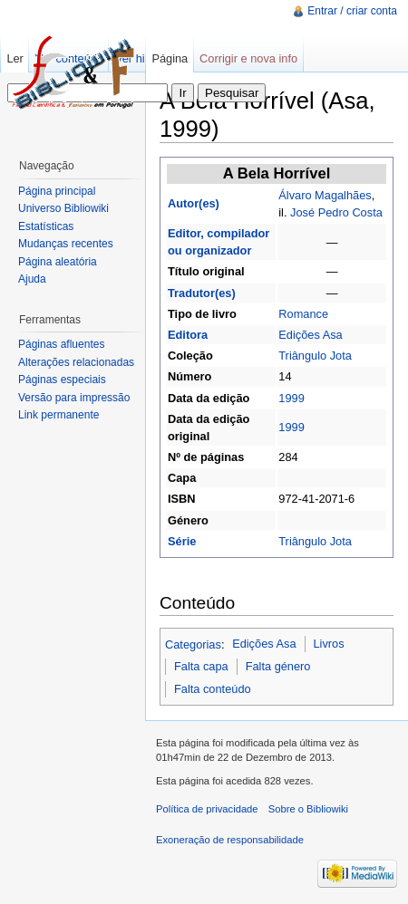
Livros (328, 643)
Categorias (193, 643)
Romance (303, 314)
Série (182, 541)
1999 (291, 398)
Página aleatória (57, 261)
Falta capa (201, 666)
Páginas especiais (62, 379)
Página (169, 58)
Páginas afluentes (61, 344)
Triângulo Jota (315, 355)
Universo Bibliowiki (63, 208)
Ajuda (32, 279)
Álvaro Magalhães (324, 195)
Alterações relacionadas (76, 362)
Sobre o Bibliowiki (308, 808)
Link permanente (58, 415)
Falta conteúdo (212, 689)
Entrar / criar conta (352, 11)
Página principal (56, 191)
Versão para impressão (74, 397)
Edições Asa (310, 334)
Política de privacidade (207, 808)
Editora (188, 334)
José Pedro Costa (336, 212)
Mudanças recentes (65, 243)
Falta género (278, 666)
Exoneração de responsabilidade (230, 839)
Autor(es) (193, 203)
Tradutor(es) (202, 293)
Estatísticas (45, 226)
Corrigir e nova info (248, 58)
